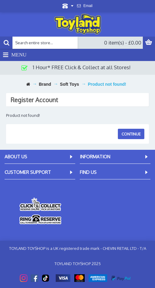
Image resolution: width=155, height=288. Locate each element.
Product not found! (107, 84)
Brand (45, 84)
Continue (131, 133)
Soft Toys (69, 84)
